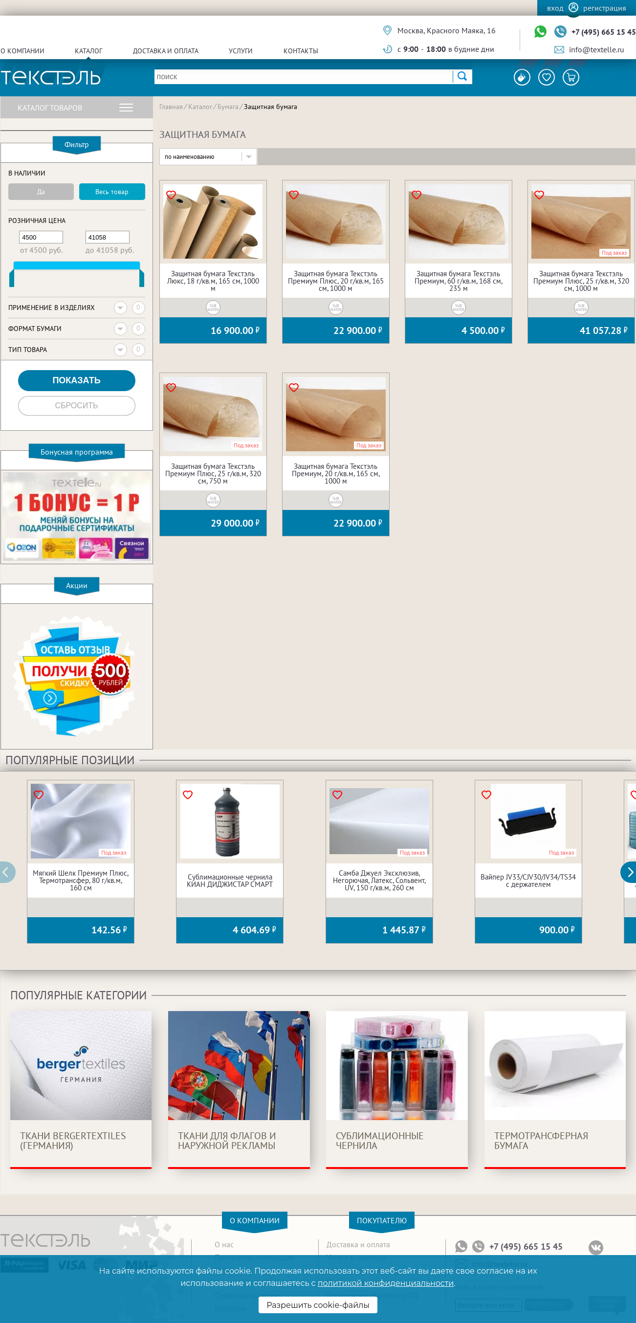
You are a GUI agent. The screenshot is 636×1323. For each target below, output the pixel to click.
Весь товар (112, 191)
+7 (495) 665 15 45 (603, 32)
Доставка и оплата (165, 50)
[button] (633, 872)
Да (41, 191)
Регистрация (604, 8)
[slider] (11, 280)
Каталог (88, 50)
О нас (224, 1244)
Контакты (301, 50)
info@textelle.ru (596, 49)
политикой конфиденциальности (386, 1283)
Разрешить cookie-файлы (318, 1305)
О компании (22, 50)
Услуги (241, 50)
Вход (555, 8)
